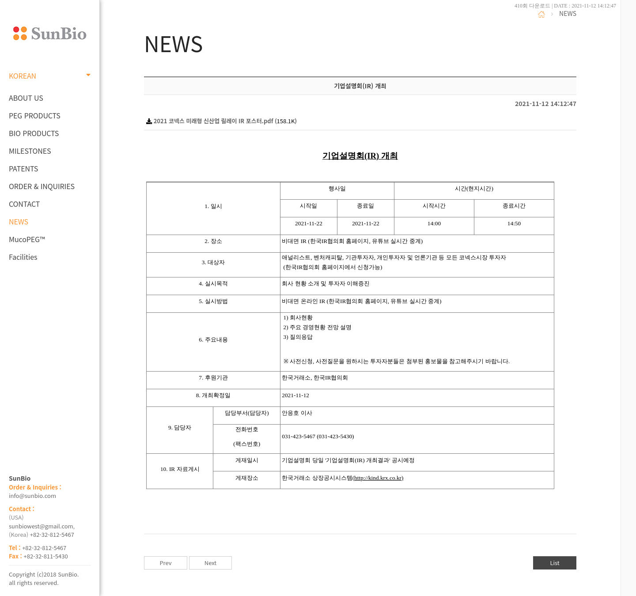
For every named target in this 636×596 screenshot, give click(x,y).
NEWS (18, 221)
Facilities (23, 256)
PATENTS (23, 168)
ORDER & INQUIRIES (42, 186)
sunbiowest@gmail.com (41, 526)
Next (210, 562)
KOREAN (50, 75)
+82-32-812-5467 (52, 534)
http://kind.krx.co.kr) (378, 478)
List (554, 562)
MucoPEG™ (27, 239)
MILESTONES (30, 150)
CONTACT (24, 203)
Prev (165, 562)
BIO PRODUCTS (34, 133)
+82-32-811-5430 (46, 556)
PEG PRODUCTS (35, 115)
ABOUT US (26, 97)
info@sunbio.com (32, 495)
